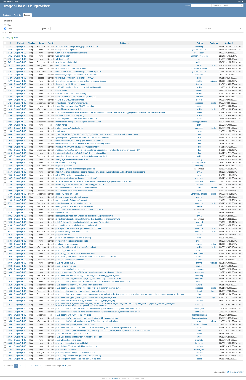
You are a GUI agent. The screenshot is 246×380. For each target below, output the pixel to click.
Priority (51, 43)
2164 (10, 349)
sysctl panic (60, 131)
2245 (10, 312)
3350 (10, 112)
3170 (10, 213)
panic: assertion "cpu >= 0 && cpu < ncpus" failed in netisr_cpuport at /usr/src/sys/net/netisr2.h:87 (96, 327)
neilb (199, 156)
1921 (10, 65)
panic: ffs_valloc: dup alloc (66, 263)
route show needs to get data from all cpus (73, 203)
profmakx (213, 181)
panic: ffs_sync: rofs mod (65, 266)
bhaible (199, 93)
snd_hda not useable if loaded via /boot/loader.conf (76, 188)
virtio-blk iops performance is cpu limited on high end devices (80, 81)
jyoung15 (199, 340)
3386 (10, 343)
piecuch (199, 100)
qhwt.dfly (199, 304)
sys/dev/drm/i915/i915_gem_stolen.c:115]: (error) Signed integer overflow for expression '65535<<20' (97, 150)
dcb (199, 137)
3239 (10, 100)
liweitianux (199, 343)
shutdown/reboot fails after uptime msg (71, 197)
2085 (10, 300)
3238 (10, 225)
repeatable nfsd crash (64, 213)
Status (9, 28)
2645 (10, 340)
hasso (199, 206)
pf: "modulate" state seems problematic (71, 241)
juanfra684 (199, 312)
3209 (10, 162)
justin (199, 191)
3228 (10, 238)
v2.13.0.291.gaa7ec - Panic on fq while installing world (78, 87)
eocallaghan (199, 309)
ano (199, 331)
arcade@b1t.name (199, 122)
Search (187, 5)
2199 (10, 200)
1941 (10, 56)
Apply (8, 38)
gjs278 (199, 81)
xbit (199, 188)
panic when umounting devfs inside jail (71, 343)
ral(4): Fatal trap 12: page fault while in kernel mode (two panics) (82, 222)
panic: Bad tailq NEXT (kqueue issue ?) (71, 334)
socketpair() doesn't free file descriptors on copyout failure (79, 184)
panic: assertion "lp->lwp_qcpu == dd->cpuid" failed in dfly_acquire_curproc (86, 318)
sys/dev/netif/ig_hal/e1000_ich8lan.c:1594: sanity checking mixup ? (83, 144)
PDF (241, 372)
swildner (199, 62)
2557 (10, 172)
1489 (10, 250)
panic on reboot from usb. (66, 349)
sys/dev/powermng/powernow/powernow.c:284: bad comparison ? (82, 137)
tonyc (199, 119)
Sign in (240, 1)
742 (9, 103)
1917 (10, 304)
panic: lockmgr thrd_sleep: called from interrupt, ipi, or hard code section (85, 257)
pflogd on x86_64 (62, 235)
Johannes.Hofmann (199, 68)
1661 (10, 352)
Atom (232, 372)
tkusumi (199, 106)
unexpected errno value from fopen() (70, 93)
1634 (10, 253)
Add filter (207, 28)
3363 (10, 134)
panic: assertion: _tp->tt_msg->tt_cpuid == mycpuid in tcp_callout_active (85, 297)
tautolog (199, 356)
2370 (10, 263)
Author (200, 43)
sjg (213, 297)
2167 (10, 197)
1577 (10, 275)
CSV (237, 372)
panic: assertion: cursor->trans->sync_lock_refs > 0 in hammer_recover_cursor (88, 288)
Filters (9, 25)
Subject (123, 43)
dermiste (199, 97)
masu (199, 327)
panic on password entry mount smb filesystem (74, 352)
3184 (10, 106)
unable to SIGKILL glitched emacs (69, 100)
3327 (10, 122)
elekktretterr (199, 253)
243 (9, 62)
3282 (10, 93)
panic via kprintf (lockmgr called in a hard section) (76, 346)
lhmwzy (199, 159)
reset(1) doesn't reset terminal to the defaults (74, 206)
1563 (10, 206)
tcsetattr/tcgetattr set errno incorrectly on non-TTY (76, 119)
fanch (199, 235)
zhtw (199, 125)
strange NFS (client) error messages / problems (75, 169)
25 (63, 366)
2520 (10, 331)
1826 (10, 359)
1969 (10, 244)
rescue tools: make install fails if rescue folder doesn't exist (79, 209)
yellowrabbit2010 (199, 50)
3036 (10, 356)
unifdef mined (61, 90)
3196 (10, 115)
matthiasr (199, 178)
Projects (10, 1)
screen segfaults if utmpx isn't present (71, 200)
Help (16, 1)
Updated (229, 43)
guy (199, 134)
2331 (10, 216)
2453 (10, 324)
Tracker (31, 43)
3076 (10, 144)
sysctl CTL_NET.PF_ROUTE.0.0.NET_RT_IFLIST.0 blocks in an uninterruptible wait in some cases (96, 134)
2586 (10, 241)
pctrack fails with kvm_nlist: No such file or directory (76, 247)
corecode (199, 103)
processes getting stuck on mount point (71, 231)
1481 (10, 278)
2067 (10, 178)
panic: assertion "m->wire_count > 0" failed (73, 315)
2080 (10, 257)
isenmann (199, 181)
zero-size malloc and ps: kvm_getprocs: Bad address (77, 46)
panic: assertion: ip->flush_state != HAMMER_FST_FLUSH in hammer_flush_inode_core (92, 282)
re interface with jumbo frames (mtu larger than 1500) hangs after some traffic (87, 219)
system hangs (61, 125)
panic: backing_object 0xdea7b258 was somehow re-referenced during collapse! (88, 272)
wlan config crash (62, 56)
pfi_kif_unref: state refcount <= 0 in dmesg (73, 238)
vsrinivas (199, 75)
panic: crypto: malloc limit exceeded (70, 269)
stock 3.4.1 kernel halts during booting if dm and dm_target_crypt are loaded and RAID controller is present (99, 172)
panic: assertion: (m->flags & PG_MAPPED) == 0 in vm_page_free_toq (85, 300)
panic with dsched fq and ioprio (68, 340)
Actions (240, 46)
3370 (10, 269)
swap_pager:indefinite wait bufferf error (71, 159)
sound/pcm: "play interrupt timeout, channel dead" (76, 178)
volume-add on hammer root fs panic (70, 68)
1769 (10, 297)
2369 (10, 337)
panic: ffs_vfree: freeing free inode (69, 260)
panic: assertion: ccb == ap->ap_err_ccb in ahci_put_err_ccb (80, 291)
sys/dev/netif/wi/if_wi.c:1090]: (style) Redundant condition (79, 141)
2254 (10, 309)
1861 (10, 346)
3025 (10, 137)
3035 (10, 327)
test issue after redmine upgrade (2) (70, 115)
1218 (10, 285)
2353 (10, 321)
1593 (10, 291)
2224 (10, 87)
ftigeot (199, 291)
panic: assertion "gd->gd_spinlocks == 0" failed (74, 324)
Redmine (115, 378)
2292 (10, 219)
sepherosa (199, 272)
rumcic (199, 250)
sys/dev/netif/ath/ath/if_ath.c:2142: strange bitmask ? (77, 147)
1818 (10, 334)
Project (20, 43)
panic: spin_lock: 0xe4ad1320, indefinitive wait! (75, 253)
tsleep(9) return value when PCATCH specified (74, 106)
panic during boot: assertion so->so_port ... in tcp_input (78, 359)
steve (199, 175)
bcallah (199, 90)
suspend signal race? (64, 166)
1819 (10, 109)
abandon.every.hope (199, 56)
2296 (10, 315)
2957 (10, 156)
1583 (10, 288)
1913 (10, 282)
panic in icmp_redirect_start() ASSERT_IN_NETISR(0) (78, 356)
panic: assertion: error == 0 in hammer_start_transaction (78, 285)
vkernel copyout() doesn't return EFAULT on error (75, 75)
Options (9, 32)
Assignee (214, 43)
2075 (10, 235)
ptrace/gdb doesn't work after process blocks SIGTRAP (78, 228)
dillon (199, 78)
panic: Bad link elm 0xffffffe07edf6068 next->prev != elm (78, 337)
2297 (10, 169)
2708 (10, 97)
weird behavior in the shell (66, 62)
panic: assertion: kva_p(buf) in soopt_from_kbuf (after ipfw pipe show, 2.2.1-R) (88, 278)
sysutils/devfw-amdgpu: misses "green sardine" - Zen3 (78, 122)
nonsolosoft (199, 53)
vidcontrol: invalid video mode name (70, 84)
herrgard (199, 222)
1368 (10, 166)
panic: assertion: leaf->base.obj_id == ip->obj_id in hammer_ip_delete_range (87, 275)
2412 (10, 53)
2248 (10, 131)
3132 (10, 90)
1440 (10, 228)
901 (9, 203)
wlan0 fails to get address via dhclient (71, 53)
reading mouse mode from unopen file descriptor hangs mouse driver (84, 216)
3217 (10, 209)
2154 (10, 75)
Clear (16, 38)
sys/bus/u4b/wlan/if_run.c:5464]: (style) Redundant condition (80, 153)
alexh (199, 65)
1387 (10, 46)
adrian (199, 112)
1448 (10, 294)
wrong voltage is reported (66, 50)
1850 (10, 68)
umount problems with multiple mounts (71, 103)
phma (199, 172)
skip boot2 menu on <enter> (67, 194)
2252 (10, 188)
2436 (10, 318)
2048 (10, 266)
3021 (10, 150)
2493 (10, 84)
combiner (199, 278)
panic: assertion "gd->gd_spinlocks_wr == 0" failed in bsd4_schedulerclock (86, 321)
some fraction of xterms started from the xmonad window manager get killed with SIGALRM (93, 181)
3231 (10, 59)
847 (9, 231)
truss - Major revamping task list (68, 109)
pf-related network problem (66, 244)
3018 (10, 153)
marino (199, 197)
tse (199, 59)
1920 (10, 125)
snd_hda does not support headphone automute (75, 191)
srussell (199, 241)
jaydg (199, 321)
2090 (10, 191)
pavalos (199, 131)
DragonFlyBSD (20, 46)
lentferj (213, 244)
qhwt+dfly (199, 46)
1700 (10, 194)
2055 (10, 175)
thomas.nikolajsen (199, 315)
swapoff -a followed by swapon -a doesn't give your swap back (81, 156)
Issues (27, 15)
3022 (10, 147)
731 (9, 128)
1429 (10, 78)
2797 (10, 72)
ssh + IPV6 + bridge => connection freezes (73, 175)
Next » (38, 366)
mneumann (199, 269)
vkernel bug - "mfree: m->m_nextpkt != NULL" (74, 78)
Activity (17, 15)
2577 (10, 81)
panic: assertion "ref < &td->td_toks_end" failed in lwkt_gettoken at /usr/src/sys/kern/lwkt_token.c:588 (97, 309)
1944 (10, 272)
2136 (10, 184)
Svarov (199, 84)
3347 (10, 247)
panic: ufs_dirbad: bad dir (66, 250)
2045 (10, 222)
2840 (10, 50)
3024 (10, 141)
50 (66, 366)
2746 (10, 181)
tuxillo (213, 65)
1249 (10, 260)
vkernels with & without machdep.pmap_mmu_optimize (78, 72)
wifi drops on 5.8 (62, 59)
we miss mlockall (62, 65)
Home (4, 1)
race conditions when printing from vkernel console (76, 225)
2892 (10, 159)
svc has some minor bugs (66, 162)
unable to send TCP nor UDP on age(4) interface (75, 97)
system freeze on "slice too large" (69, 128)
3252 (10, 119)
